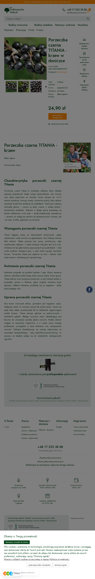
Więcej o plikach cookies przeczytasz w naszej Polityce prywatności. (37, 559)
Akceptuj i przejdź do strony (17, 542)
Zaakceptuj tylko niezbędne (39, 565)
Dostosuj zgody (60, 565)
